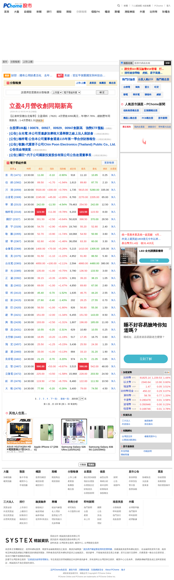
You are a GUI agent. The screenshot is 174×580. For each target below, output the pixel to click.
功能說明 (148, 451)
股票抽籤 (133, 489)
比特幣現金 (127, 390)
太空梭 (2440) (13, 336)
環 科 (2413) (13, 292)
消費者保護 (84, 570)
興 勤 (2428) (13, 322)
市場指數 (24, 485)
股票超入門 (57, 515)
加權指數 (7, 477)
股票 (12, 169)
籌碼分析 (104, 481)
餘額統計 (40, 507)
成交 (40, 169)
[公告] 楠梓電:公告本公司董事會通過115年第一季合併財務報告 (52, 139)
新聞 (126, 5)
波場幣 (127, 404)
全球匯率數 (134, 507)
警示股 (132, 485)
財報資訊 (88, 489)
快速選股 (162, 477)
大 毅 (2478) (13, 388)
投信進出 (149, 424)
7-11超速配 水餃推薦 (141, 5)
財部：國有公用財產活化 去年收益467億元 (32, 75)
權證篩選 (40, 481)
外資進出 (126, 424)
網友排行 (24, 523)
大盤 (16, 11)
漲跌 (52, 169)
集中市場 (24, 477)
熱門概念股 (162, 79)
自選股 (28, 11)
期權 (117, 11)
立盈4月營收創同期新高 (40, 106)
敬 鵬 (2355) (13, 233)
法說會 (145, 481)
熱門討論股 (128, 79)
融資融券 (149, 420)
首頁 (6, 11)
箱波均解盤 (57, 507)
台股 (86, 511)
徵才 (123, 570)
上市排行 (24, 507)
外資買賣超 (8, 511)
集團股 (102, 83)
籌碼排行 (24, 519)
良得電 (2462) (13, 359)
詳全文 (39, 120)
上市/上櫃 (81, 83)
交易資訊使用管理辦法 (38, 559)
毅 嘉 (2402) (13, 285)
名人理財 (56, 511)
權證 (107, 11)
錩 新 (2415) (13, 300)
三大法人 (126, 420)
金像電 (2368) (13, 248)
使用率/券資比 (42, 519)
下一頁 (54, 399)
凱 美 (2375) (13, 255)
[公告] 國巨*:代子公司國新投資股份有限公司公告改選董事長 (50, 155)
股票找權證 (41, 477)
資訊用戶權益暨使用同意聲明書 (97, 549)
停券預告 (133, 481)
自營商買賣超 (9, 519)
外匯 (142, 11)
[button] (115, 433)
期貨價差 (56, 481)
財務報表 (104, 489)
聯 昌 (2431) (13, 329)
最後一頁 (65, 399)
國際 (99, 507)
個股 (102, 471)
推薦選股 (162, 481)
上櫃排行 (24, 511)
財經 (99, 519)
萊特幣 (127, 395)
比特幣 (153, 11)
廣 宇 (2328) (13, 226)
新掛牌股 (133, 477)
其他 (99, 515)
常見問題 (125, 451)
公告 (115, 481)
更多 (166, 372)
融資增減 (40, 511)
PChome (158, 5)
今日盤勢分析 (74, 511)
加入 (113, 175)
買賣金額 (7, 507)
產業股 (92, 83)
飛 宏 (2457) (13, 344)
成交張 (73, 169)
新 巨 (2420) (13, 307)
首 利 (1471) (13, 175)
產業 (86, 515)
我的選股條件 (164, 485)
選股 (59, 11)
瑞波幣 (127, 386)
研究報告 (72, 507)
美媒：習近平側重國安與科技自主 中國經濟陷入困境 (85, 75)
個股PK (95, 11)
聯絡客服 (125, 454)
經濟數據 (133, 519)
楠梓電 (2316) (13, 211)
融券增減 (40, 515)
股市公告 (134, 471)
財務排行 (24, 515)
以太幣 (127, 381)
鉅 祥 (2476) (13, 381)
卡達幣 (127, 399)
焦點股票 (117, 519)
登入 (168, 5)
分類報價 (81, 11)
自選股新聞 (89, 493)
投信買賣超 (8, 515)
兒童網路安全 (97, 570)
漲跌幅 (63, 169)
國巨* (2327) (13, 219)
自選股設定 (89, 485)
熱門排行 (117, 515)
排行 (49, 11)
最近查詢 (127, 127)
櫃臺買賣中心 (151, 436)
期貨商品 (56, 477)
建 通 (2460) (13, 351)
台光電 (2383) (13, 263)
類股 (69, 11)
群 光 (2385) (13, 270)
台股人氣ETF (145, 79)
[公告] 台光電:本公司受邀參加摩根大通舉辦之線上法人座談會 (51, 133)
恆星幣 (127, 408)
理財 (99, 523)
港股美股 (130, 11)
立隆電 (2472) (13, 373)
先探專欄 (56, 523)
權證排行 (40, 485)
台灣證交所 (127, 436)
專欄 (54, 501)
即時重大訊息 (165, 127)
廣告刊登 (73, 570)
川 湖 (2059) (13, 189)
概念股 (112, 83)
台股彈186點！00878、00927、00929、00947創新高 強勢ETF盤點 (56, 128)
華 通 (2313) (13, 204)
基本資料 (104, 485)
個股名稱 (128, 63)
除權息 (166, 11)
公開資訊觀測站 (129, 440)
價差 (105, 169)
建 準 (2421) (13, 314)
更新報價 (109, 162)
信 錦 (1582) (13, 182)
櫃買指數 (7, 481)
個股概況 (104, 493)
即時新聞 (89, 501)
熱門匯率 (133, 511)
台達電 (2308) (13, 197)
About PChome (112, 570)
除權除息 (146, 477)
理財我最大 (57, 519)
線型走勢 (104, 477)
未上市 (87, 519)
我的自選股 (139, 127)
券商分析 (73, 501)
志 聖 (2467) (13, 366)
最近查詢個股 (90, 477)
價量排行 (152, 127)
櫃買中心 (24, 481)
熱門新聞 (88, 507)
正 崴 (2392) (13, 278)
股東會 (145, 485)
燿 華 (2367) (13, 241)
